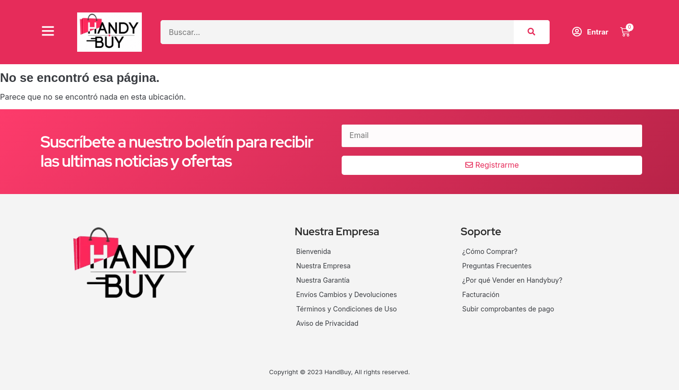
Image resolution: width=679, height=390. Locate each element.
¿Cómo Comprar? (490, 251)
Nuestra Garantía (323, 280)
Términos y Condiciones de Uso (346, 309)
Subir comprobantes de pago (508, 309)
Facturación (481, 294)
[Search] (532, 32)
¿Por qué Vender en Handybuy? (512, 280)
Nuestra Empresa (323, 266)
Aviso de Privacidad (327, 323)
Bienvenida (313, 251)
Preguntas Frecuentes (497, 266)
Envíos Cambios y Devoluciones (346, 294)
